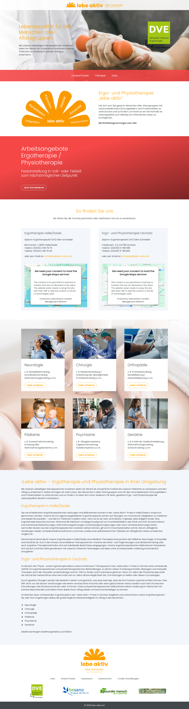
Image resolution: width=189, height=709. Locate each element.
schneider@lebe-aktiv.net (58, 256)
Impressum (87, 679)
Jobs (114, 76)
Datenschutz (105, 679)
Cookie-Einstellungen (128, 679)
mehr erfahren (35, 385)
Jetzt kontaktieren (33, 187)
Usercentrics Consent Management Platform (58, 300)
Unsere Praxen (80, 76)
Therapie (100, 76)
